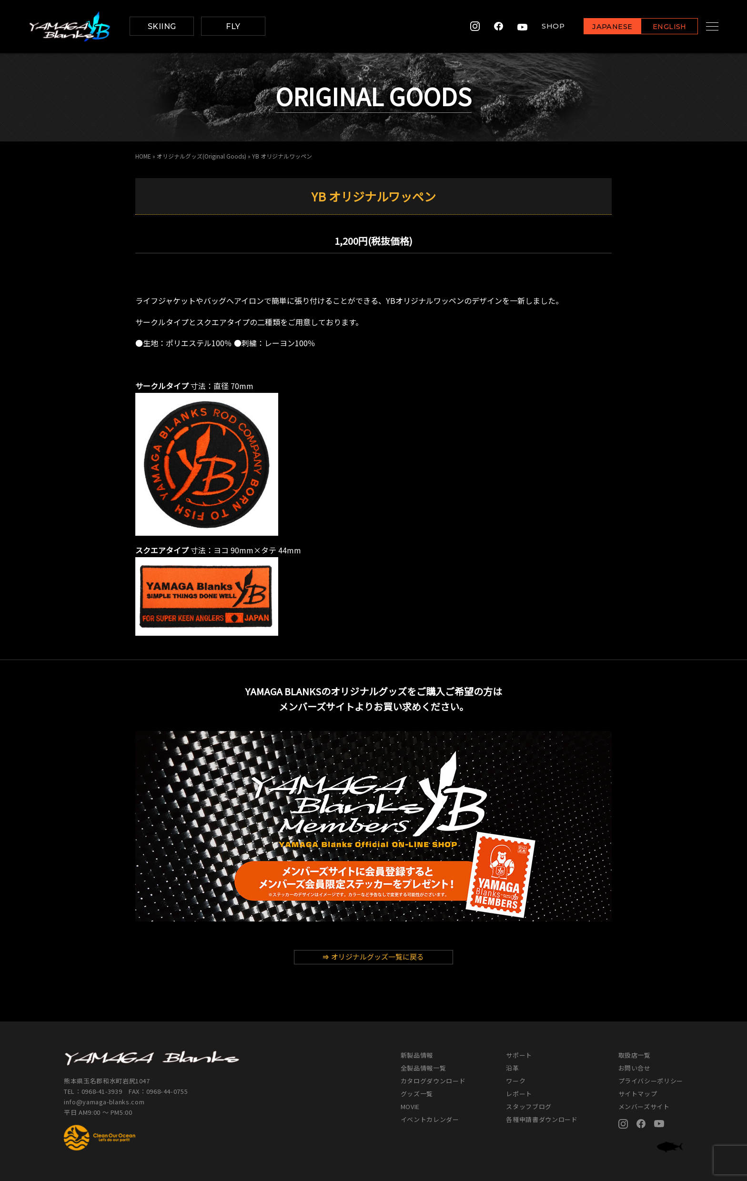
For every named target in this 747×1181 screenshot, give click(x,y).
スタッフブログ (529, 1106)
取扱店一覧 (634, 1055)
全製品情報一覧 (423, 1067)
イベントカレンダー (430, 1119)
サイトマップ (637, 1093)
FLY (233, 26)
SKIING (162, 26)
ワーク (515, 1080)
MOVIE (410, 1106)
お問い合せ (634, 1067)
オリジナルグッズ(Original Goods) (201, 156)
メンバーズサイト (644, 1106)
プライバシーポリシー (651, 1080)
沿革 (512, 1067)
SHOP (542, 26)
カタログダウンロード (433, 1080)
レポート (519, 1093)
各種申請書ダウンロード (541, 1119)
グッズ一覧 (417, 1093)
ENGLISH (659, 26)
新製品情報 (417, 1055)
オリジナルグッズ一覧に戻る (373, 956)
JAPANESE (601, 26)
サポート (519, 1055)
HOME (143, 156)
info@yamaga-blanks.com (104, 1101)
